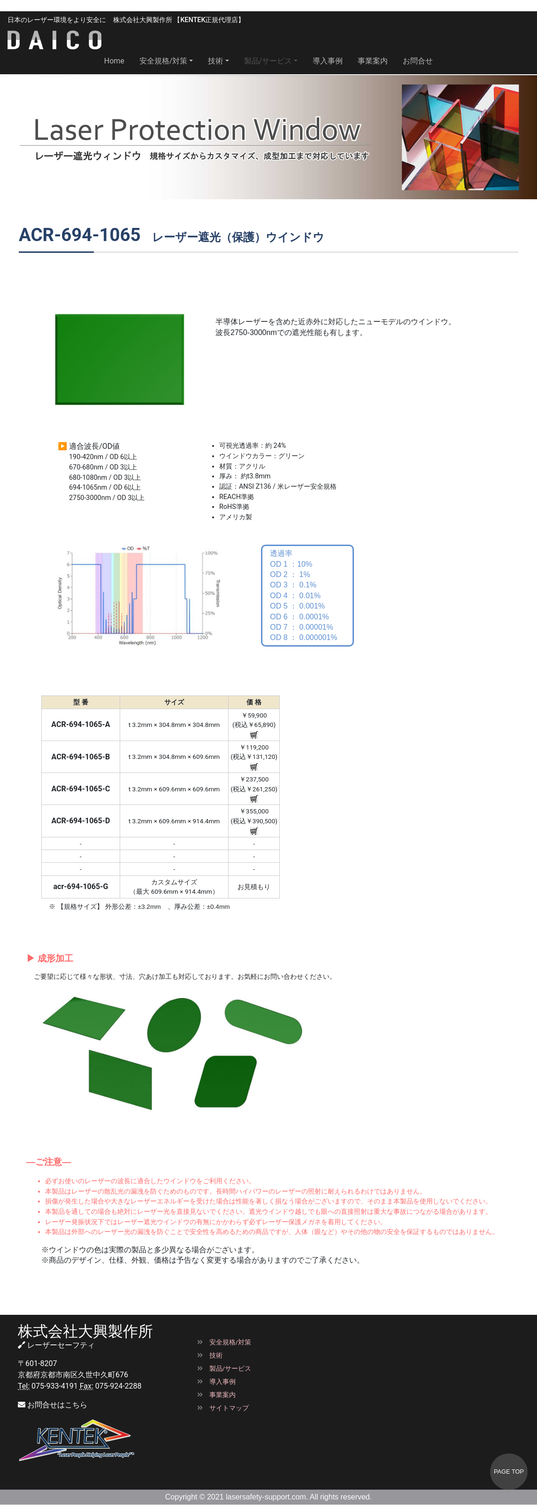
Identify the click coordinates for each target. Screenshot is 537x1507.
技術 (209, 1355)
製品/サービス (224, 1368)
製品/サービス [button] (268, 60)
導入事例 (328, 60)
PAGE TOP (509, 1471)
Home (118, 60)
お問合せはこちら (52, 1404)
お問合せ (418, 60)
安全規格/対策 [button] (163, 60)
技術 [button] (215, 60)
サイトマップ (223, 1408)
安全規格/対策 (224, 1342)
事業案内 (373, 60)
